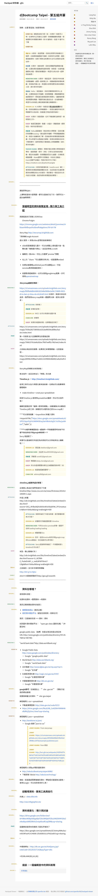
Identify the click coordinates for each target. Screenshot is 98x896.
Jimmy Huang (91, 32)
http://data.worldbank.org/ (43, 660)
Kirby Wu (93, 18)
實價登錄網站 (27, 610)
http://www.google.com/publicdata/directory (40, 653)
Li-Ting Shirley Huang (88, 25)
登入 (92, 3)
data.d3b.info (32, 796)
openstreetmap (32, 276)
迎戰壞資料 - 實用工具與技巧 (84, 59)
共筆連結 (24, 871)
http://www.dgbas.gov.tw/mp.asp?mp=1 (46, 667)
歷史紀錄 (53, 19)
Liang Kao (92, 15)
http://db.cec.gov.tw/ (45, 681)
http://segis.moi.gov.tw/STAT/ (47, 674)
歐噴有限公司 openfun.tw (36, 891)
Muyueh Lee (92, 41)
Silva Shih (92, 28)
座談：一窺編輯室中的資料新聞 (85, 63)
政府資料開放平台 (29, 613)
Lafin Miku (92, 45)
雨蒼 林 (93, 21)
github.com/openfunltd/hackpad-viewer (79, 891)
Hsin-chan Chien (90, 35)
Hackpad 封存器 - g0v (14, 3)
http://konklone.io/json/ (32, 720)
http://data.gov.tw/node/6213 (47, 705)
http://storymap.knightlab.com (40, 232)
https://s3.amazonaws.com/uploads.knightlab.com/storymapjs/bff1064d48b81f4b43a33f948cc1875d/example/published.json (47, 738)
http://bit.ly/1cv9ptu (28, 572)
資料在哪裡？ (79, 56)
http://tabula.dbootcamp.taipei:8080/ (37, 771)
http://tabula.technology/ (46, 774)
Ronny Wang (91, 38)
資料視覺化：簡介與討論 (83, 61)
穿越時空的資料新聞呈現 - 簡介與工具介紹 (85, 54)
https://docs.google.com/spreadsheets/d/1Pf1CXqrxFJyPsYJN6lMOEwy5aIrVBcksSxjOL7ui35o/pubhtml (43, 421)
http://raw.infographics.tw (30, 801)
